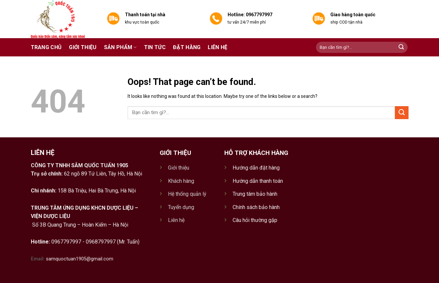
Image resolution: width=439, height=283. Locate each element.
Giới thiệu (82, 47)
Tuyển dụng (181, 207)
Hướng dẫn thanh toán (258, 181)
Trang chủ (46, 47)
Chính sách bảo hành (256, 207)
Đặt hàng (187, 47)
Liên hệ (217, 47)
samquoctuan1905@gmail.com (79, 259)
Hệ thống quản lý (187, 194)
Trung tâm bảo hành (255, 194)
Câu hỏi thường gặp (255, 220)
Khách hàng (181, 181)
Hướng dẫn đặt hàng (256, 168)
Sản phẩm (120, 47)
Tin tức (155, 47)
